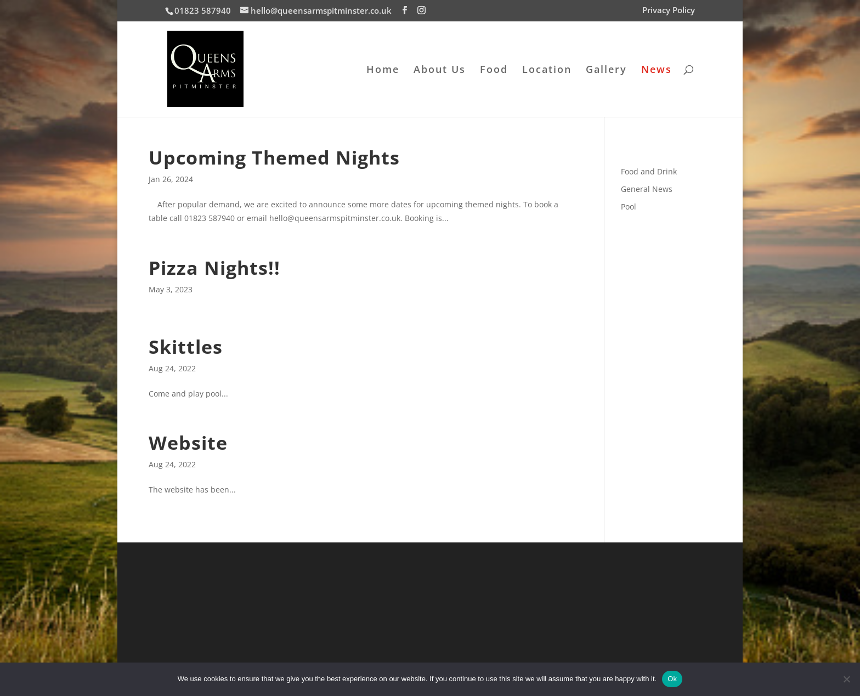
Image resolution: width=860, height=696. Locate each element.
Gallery (606, 70)
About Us (440, 70)
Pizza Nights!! (214, 267)
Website (188, 442)
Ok (672, 679)
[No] (846, 679)
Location (547, 70)
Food (494, 70)
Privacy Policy (668, 10)
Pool (628, 206)
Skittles (186, 346)
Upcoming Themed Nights (274, 157)
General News (646, 189)
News (656, 70)
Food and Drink (649, 171)
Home (382, 70)
